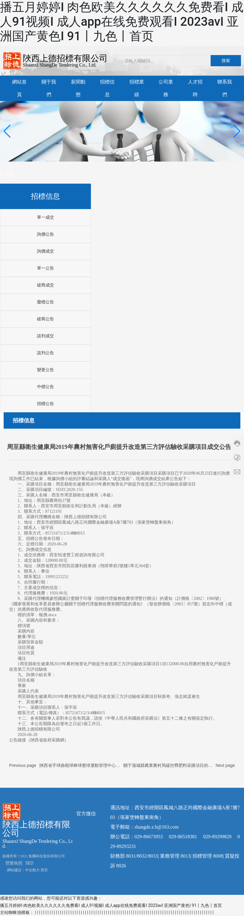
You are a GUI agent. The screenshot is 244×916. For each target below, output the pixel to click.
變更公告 (45, 370)
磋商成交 (45, 285)
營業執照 (13, 863)
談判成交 (45, 336)
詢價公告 (45, 234)
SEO (29, 863)
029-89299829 (217, 836)
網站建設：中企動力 (23, 870)
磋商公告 (45, 319)
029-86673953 (149, 836)
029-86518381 (183, 836)
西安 (44, 870)
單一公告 (45, 268)
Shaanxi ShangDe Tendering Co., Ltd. (59, 64)
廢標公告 (45, 302)
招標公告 (45, 403)
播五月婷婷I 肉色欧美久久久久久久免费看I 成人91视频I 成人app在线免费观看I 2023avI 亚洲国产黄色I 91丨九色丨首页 (121, 21)
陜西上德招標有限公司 (65, 58)
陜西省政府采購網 (47, 740)
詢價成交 (45, 251)
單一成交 (45, 217)
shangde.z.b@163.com (157, 826)
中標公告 (45, 386)
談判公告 (45, 353)
